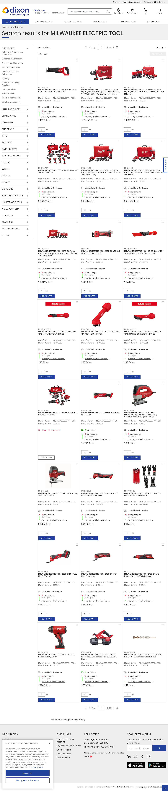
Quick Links (64, 734)
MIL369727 (43, 168)
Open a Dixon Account (131, 2)
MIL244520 (43, 491)
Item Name (7, 122)
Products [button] (15, 21)
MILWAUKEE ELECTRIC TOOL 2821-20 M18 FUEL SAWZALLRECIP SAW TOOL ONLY (57, 90)
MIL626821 (129, 410)
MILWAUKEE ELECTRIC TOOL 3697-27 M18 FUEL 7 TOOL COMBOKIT (58, 171)
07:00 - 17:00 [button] (40, 13)
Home (4, 27)
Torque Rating (10, 228)
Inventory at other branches (53, 116)
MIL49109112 (129, 491)
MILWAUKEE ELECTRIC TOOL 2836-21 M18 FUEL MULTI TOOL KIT (57, 575)
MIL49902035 (87, 329)
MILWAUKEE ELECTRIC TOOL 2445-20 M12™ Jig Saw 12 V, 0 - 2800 (58, 494)
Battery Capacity (12, 195)
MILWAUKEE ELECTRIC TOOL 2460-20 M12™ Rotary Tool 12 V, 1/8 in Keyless (142, 575)
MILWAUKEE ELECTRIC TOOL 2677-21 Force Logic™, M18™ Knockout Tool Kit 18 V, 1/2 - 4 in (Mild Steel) (144, 172)
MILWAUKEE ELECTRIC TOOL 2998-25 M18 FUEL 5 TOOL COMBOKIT (57, 413)
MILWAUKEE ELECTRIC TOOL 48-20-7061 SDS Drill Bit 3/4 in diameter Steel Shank (143, 656)
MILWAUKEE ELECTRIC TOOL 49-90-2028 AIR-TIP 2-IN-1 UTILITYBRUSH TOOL (57, 333)
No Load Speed (10, 208)
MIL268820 (43, 652)
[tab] (15, 48)
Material (7, 142)
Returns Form (64, 753)
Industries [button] (99, 21)
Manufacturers (127, 21)
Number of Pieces (12, 202)
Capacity (7, 215)
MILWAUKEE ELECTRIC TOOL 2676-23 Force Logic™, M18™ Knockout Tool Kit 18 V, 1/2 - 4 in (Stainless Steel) (58, 253)
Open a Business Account (65, 740)
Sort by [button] (159, 47)
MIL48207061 (130, 652)
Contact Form (63, 757)
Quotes (116, 2)
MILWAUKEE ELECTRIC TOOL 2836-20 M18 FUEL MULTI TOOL (100, 413)
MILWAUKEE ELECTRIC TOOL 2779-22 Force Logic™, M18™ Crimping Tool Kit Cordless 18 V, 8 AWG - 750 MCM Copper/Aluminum (100, 91)
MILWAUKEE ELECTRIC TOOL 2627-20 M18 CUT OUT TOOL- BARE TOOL (100, 252)
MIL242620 (86, 571)
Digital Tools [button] (72, 21)
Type (4, 135)
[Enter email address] (140, 748)
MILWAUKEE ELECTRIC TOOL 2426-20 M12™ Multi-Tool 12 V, (99, 575)
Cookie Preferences (85, 787)
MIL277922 (86, 87)
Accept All (27, 773)
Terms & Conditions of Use (105, 787)
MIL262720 (86, 249)
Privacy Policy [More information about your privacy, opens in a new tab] (37, 767)
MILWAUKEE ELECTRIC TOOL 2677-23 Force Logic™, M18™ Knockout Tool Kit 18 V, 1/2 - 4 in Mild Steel (144, 91)
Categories (9, 48)
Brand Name (9, 115)
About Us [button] (152, 21)
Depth (5, 235)
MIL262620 (86, 491)
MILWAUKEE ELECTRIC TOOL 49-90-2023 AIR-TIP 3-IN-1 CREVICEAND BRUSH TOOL (143, 252)
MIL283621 (43, 571)
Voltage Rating (11, 155)
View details (46, 457)
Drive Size (7, 188)
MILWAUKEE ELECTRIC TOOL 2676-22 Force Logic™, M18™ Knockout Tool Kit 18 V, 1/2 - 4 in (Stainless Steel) (101, 172)
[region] (27, 764)
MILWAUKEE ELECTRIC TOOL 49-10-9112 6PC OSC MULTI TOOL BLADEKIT (142, 494)
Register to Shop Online (154, 2)
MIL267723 (129, 87)
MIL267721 (128, 168)
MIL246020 (129, 571)
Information (10, 734)
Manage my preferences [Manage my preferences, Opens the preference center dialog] (27, 780)
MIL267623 (43, 249)
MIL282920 (86, 652)
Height (6, 182)
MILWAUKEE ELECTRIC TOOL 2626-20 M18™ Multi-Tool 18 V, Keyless (99, 494)
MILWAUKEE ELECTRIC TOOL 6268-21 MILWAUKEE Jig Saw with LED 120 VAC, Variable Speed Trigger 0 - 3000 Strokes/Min (140, 415)
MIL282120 (43, 87)
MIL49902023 (130, 249)
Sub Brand (8, 129)
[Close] (50, 743)
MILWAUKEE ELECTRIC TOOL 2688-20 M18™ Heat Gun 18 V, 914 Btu (56, 656)
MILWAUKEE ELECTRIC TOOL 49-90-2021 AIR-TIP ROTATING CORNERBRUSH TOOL (143, 333)
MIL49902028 (44, 329)
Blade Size (8, 222)
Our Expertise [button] (42, 21)
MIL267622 (86, 168)
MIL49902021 (130, 329)
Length (6, 175)
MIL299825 (43, 410)
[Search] (90, 11)
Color (6, 162)
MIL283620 (86, 410)
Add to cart (46, 134)
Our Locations (64, 749)
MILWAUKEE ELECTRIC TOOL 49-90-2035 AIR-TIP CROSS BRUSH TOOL (100, 333)
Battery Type (9, 149)
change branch (58, 13)
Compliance (8, 739)
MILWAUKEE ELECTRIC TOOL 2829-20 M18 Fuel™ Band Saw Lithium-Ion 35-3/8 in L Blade (98, 657)
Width (5, 169)
